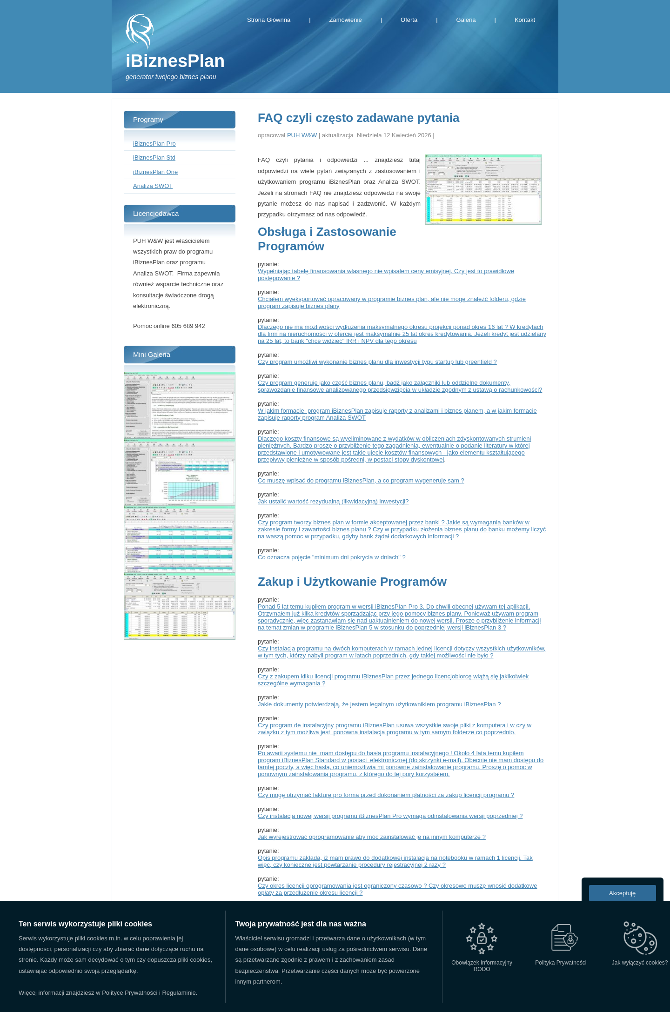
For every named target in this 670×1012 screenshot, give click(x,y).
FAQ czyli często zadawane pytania (358, 118)
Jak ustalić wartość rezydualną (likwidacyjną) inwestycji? (333, 501)
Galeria (466, 19)
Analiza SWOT (153, 185)
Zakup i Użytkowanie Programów (352, 582)
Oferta (409, 19)
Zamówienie (345, 19)
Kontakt (525, 19)
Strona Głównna (268, 19)
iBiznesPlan (175, 61)
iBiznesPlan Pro (154, 143)
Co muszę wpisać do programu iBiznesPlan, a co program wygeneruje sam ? (361, 480)
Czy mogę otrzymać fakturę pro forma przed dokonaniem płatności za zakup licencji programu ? (386, 794)
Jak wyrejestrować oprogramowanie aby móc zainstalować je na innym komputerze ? (372, 836)
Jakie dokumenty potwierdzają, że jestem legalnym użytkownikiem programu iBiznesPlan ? (379, 704)
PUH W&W (302, 135)
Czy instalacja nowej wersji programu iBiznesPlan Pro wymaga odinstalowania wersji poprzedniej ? (390, 815)
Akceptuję (622, 893)
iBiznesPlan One (155, 171)
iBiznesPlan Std (154, 157)
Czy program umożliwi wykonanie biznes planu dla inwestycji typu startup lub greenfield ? (377, 361)
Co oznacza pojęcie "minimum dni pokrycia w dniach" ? (332, 557)
